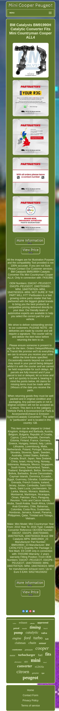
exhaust (23, 622)
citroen (22, 671)
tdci (26, 661)
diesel (45, 662)
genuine (35, 673)
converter (24, 666)
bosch (45, 628)
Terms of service (30, 705)
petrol (16, 628)
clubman (20, 643)
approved (42, 622)
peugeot (30, 677)
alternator (17, 662)
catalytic (32, 632)
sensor (42, 643)
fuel (40, 655)
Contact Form (30, 695)
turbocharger (26, 655)
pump (18, 632)
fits (48, 654)
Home (30, 690)
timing (35, 627)
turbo (37, 637)
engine (17, 638)
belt (46, 639)
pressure (29, 650)
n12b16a (39, 666)
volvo (44, 633)
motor (12, 655)
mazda (24, 628)
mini (35, 660)
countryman (17, 650)
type (43, 673)
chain (32, 643)
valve (14, 623)
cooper (42, 648)
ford (27, 638)
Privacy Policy (30, 700)
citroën (32, 623)
